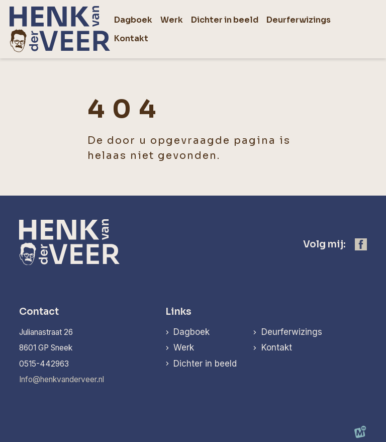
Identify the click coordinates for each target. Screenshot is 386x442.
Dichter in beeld (205, 364)
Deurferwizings (291, 332)
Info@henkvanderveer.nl (61, 379)
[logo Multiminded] (360, 434)
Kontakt (276, 347)
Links (178, 312)
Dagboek (191, 332)
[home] (60, 29)
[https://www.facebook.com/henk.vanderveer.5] (361, 244)
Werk (183, 347)
